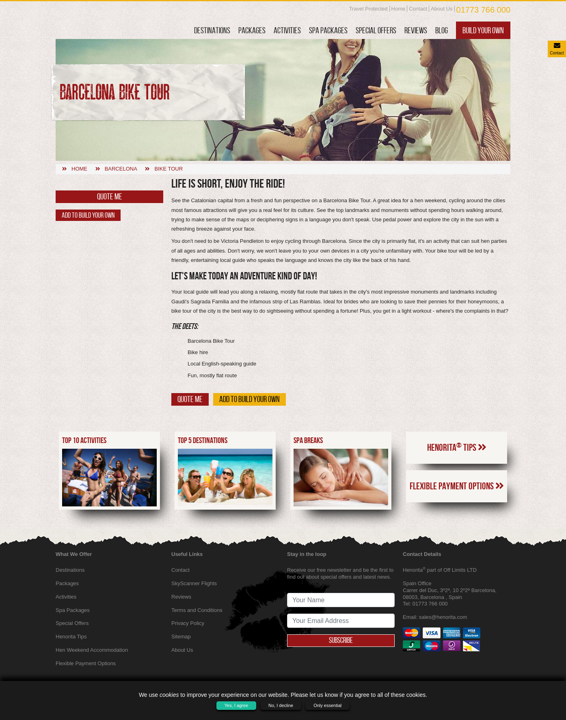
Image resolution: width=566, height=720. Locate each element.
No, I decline (280, 705)
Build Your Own (483, 30)
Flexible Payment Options (457, 486)
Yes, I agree (236, 705)
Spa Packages (328, 30)
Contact (418, 9)
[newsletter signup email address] (341, 621)
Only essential (327, 705)
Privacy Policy (187, 623)
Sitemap (181, 637)
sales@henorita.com (443, 617)
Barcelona (121, 169)
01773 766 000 (483, 9)
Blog (441, 30)
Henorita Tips (456, 447)
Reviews (415, 30)
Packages (252, 30)
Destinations (212, 30)
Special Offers (376, 30)
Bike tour (168, 169)
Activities (287, 30)
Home (398, 9)
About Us (441, 9)
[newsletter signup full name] (341, 600)
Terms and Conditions (197, 610)
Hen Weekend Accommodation (92, 650)
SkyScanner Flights (194, 583)
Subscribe (341, 640)
